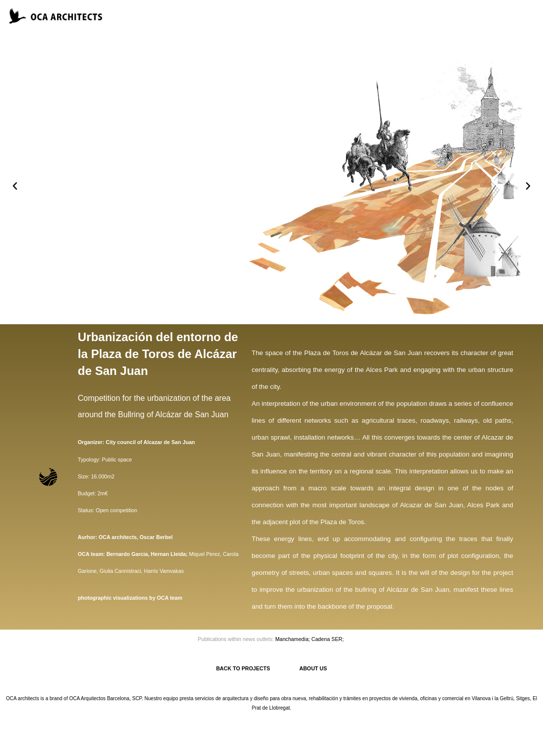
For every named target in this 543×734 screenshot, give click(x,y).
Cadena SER (326, 639)
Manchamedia (292, 639)
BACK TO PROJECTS (258, 668)
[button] (15, 186)
